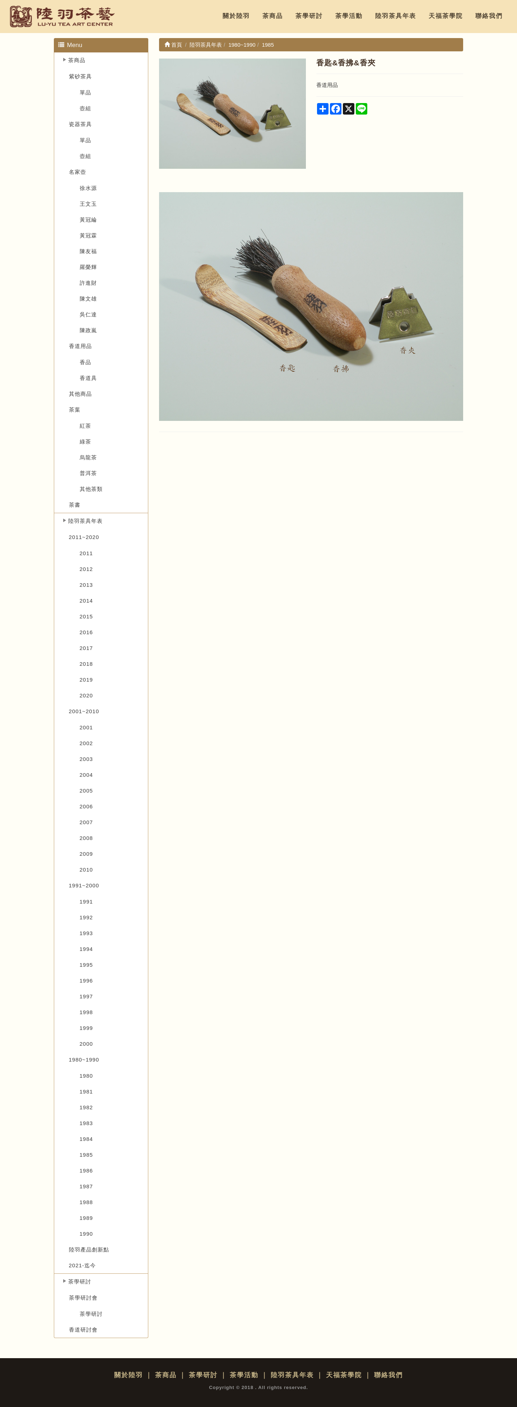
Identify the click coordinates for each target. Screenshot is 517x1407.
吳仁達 (88, 314)
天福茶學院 (446, 16)
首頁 (173, 45)
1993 (86, 933)
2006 (86, 806)
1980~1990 (84, 1060)
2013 (86, 585)
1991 (86, 901)
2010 (86, 870)
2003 (86, 759)
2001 (86, 727)
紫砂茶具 (80, 76)
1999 (86, 1028)
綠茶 (85, 441)
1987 (86, 1186)
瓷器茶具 (80, 124)
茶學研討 (309, 16)
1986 (86, 1170)
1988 (86, 1202)
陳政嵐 (88, 330)
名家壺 (77, 172)
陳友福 (88, 251)
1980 (86, 1076)
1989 (86, 1218)
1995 (86, 965)
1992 (86, 917)
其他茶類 (91, 489)
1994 (86, 949)
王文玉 (88, 204)
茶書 (74, 505)
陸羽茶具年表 (395, 16)
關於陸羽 (236, 16)
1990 (86, 1234)
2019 (86, 680)
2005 (86, 791)
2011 (86, 553)
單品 (85, 92)
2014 (86, 601)
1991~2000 (84, 885)
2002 (86, 743)
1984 (86, 1139)
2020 (86, 695)
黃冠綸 (88, 220)
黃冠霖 (88, 235)
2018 (86, 664)
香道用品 (80, 346)
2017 (86, 648)
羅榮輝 (88, 267)
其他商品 (80, 394)
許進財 (88, 283)
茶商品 (272, 16)
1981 (86, 1091)
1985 (86, 1155)
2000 (86, 1044)
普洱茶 (88, 473)
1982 (86, 1107)
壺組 (85, 108)
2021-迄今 (82, 1265)
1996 (86, 981)
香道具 (88, 378)
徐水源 (88, 188)
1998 (86, 1012)
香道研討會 (83, 1330)
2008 (86, 838)
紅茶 (85, 426)
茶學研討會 (83, 1298)
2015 (86, 616)
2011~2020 (84, 537)
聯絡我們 (489, 16)
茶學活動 (349, 16)
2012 (86, 569)
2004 (86, 775)
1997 (86, 996)
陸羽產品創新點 (89, 1249)
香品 (85, 362)
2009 (86, 854)
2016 (86, 632)
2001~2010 (84, 711)
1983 (86, 1123)
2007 (86, 822)
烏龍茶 (88, 457)
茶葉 (74, 410)
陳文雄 (88, 299)
